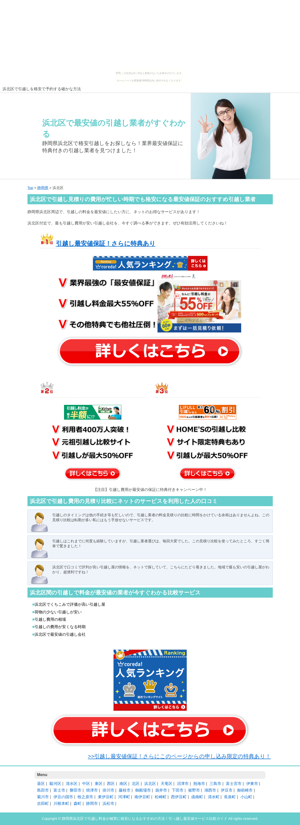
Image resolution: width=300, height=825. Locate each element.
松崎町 (161, 797)
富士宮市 (234, 783)
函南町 (197, 797)
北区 (136, 783)
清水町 (214, 797)
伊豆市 (227, 790)
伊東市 (252, 783)
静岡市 (92, 803)
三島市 (215, 783)
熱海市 (199, 783)
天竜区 (166, 783)
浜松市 (108, 803)
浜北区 (150, 783)
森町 (77, 803)
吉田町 (43, 803)
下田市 (177, 790)
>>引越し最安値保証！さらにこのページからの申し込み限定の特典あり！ (179, 756)
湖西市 (210, 790)
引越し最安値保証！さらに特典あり (106, 243)
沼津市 (183, 783)
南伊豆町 (142, 797)
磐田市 (75, 790)
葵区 (41, 783)
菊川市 (43, 797)
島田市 (43, 790)
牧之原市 (85, 797)
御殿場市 (143, 790)
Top (30, 188)
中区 (86, 783)
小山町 (246, 797)
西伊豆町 (179, 797)
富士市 (59, 790)
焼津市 (92, 790)
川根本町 (61, 803)
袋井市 (161, 790)
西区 (111, 783)
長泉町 (230, 797)
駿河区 (55, 783)
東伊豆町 (106, 797)
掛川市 (108, 790)
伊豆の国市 (63, 797)
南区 (123, 783)
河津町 (124, 797)
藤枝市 (124, 790)
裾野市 (194, 790)
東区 (99, 783)
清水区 (72, 783)
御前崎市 (245, 790)
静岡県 (42, 188)
